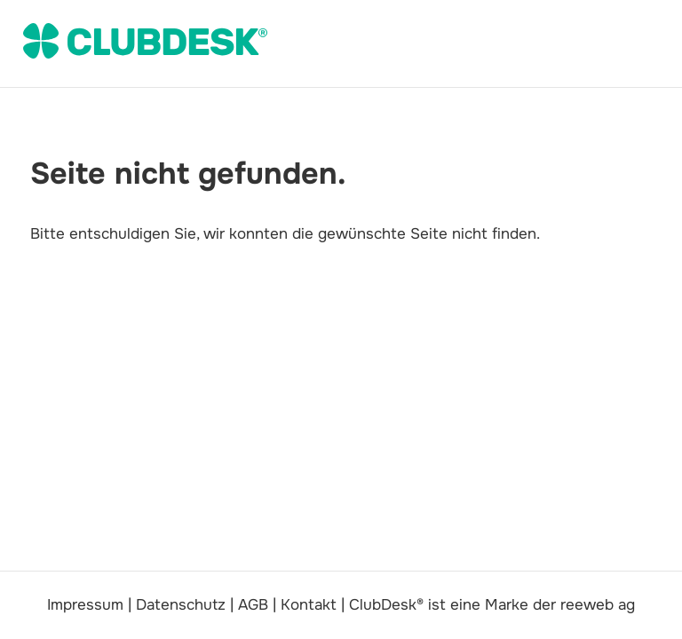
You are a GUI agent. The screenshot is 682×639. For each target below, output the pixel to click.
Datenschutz (181, 605)
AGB (253, 605)
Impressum (85, 605)
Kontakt (309, 605)
